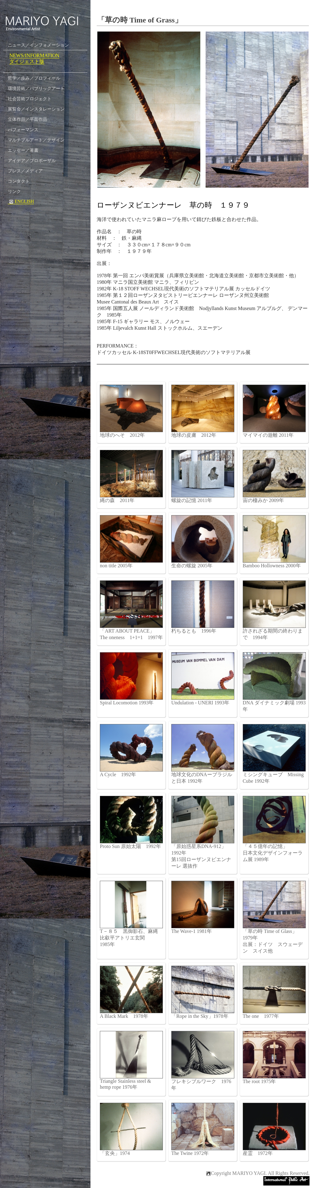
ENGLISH (21, 201)
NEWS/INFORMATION (34, 55)
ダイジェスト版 (26, 61)
